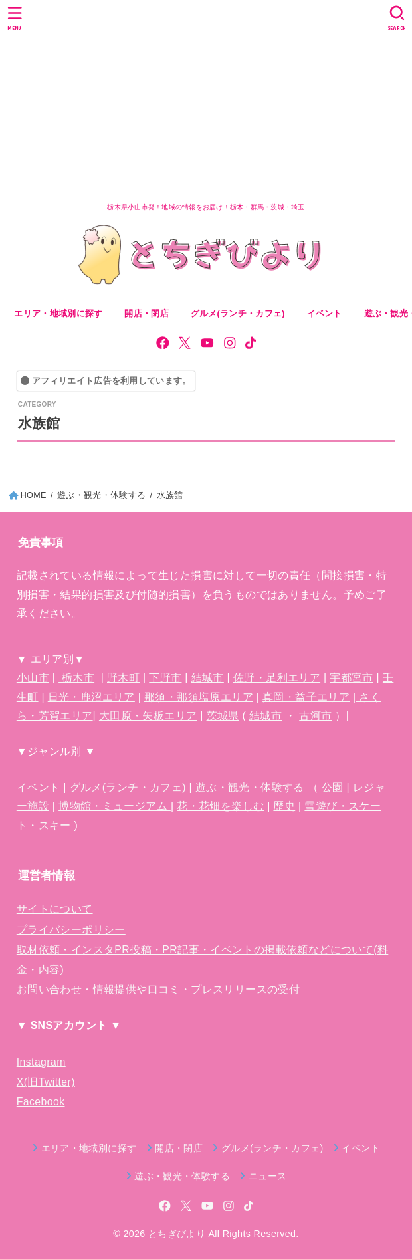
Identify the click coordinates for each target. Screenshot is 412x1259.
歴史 (284, 806)
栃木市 (76, 677)
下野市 (165, 677)
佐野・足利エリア (276, 677)
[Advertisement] (206, 100)
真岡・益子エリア (306, 697)
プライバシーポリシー (71, 929)
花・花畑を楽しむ (220, 806)
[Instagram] (230, 343)
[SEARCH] (397, 18)
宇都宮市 (351, 677)
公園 (333, 787)
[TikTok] (250, 343)
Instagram (41, 1062)
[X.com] (184, 343)
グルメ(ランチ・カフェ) (128, 787)
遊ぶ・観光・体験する (249, 787)
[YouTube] (207, 343)
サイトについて (55, 909)
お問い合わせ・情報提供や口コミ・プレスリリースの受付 (158, 989)
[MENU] (15, 18)
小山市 (33, 677)
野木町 (123, 677)
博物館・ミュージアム (114, 806)
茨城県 (223, 715)
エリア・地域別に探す (58, 313)
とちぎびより (176, 1233)
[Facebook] (162, 343)
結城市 (207, 677)
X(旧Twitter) (46, 1081)
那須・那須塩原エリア (198, 697)
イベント (38, 787)
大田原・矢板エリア (148, 715)
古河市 (315, 715)
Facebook (41, 1101)
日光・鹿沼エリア (91, 697)
